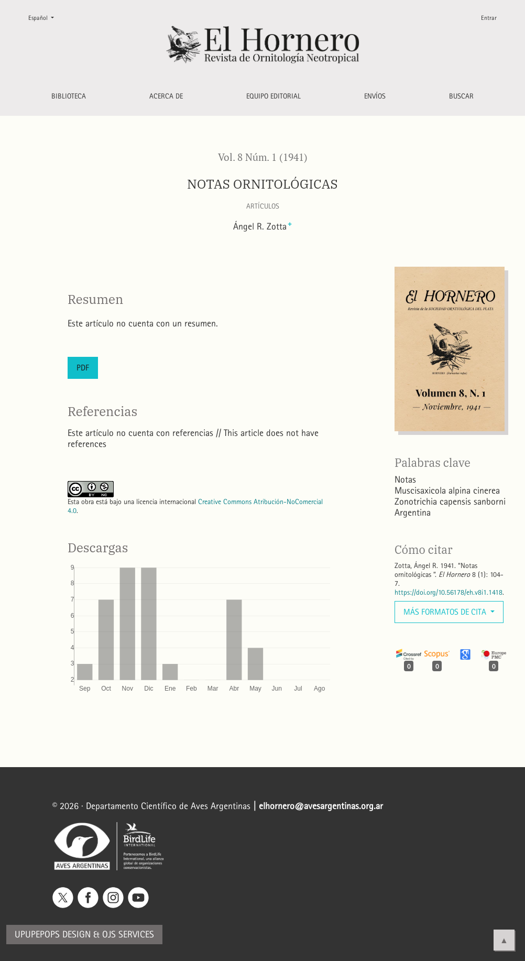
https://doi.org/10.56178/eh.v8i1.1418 (448, 592)
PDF (82, 368)
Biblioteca (68, 96)
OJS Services (128, 934)
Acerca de (166, 96)
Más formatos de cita (445, 612)
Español (45, 17)
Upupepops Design (53, 934)
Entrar (489, 17)
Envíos (375, 96)
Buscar (461, 96)
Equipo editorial (273, 96)
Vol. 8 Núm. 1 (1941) (263, 157)
